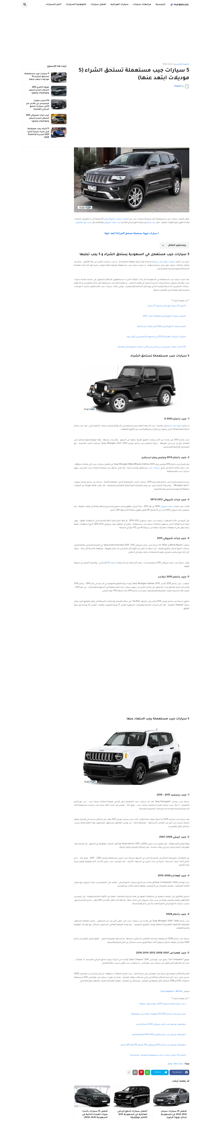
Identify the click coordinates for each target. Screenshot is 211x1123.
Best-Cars (167, 64)
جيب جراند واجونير (83, 223)
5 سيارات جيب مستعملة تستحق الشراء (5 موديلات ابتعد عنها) (36, 77)
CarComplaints (167, 992)
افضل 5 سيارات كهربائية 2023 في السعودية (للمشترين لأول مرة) (156, 337)
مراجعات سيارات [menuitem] (142, 4)
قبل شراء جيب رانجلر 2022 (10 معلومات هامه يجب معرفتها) (158, 1014)
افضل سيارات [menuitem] (98, 4)
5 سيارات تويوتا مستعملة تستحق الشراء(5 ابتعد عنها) (132, 233)
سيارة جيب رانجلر (174, 426)
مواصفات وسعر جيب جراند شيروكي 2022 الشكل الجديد (160, 1024)
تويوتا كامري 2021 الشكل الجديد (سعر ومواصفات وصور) (39, 90)
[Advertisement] (105, 36)
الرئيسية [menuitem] (160, 4)
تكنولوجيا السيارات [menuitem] (76, 4)
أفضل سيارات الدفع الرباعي (116, 219)
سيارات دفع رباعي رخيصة (163, 262)
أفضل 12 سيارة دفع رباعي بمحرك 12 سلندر (166, 306)
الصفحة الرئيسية (181, 64)
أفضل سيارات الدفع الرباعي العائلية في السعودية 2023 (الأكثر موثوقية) (132, 1114)
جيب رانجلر (151, 223)
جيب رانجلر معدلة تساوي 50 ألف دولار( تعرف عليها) (162, 1004)
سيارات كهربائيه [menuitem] (119, 4)
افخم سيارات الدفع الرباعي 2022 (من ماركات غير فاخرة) (161, 326)
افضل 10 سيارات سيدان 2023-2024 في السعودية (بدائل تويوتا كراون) (174, 1114)
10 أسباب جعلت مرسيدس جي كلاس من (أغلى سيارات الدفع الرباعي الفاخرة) (151, 347)
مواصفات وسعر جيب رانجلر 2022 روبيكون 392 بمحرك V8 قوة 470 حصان (152, 1045)
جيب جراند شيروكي (112, 223)
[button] (25, 5)
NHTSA (179, 992)
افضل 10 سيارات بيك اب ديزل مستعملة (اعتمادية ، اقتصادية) (157, 1055)
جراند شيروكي (166, 506)
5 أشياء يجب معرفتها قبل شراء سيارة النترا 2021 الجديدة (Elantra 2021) (38, 133)
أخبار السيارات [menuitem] (53, 4)
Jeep (170, 1064)
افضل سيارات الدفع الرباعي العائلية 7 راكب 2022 (164, 316)
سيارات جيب (154, 468)
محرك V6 (111, 563)
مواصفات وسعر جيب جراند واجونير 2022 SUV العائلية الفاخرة (158, 1035)
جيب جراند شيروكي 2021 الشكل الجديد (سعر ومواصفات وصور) (37, 118)
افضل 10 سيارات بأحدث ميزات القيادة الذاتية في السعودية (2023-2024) (95, 1114)
